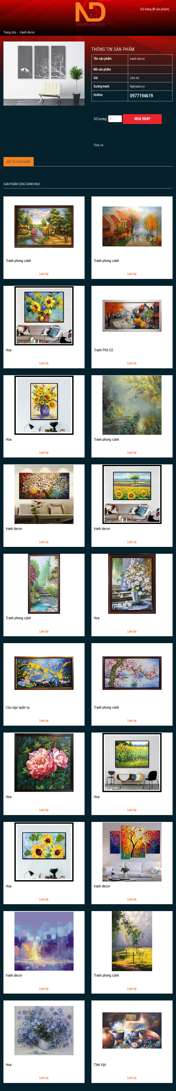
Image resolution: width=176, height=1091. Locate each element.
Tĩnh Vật (100, 1065)
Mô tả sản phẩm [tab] (18, 162)
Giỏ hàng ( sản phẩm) (154, 9)
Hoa (8, 350)
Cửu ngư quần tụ (18, 707)
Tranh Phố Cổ (103, 350)
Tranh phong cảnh (18, 261)
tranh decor (14, 529)
